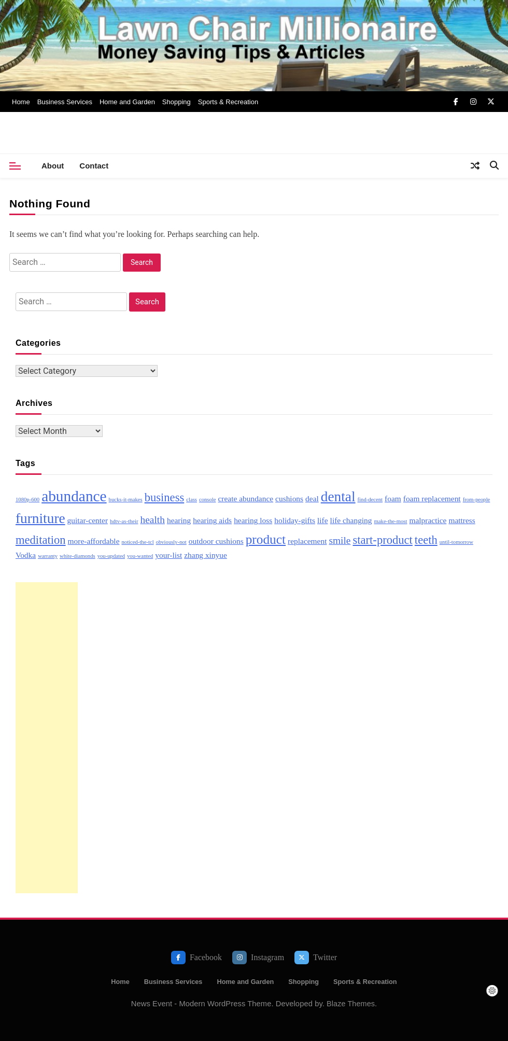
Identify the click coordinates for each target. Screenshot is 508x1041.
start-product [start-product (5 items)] (382, 539)
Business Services (64, 102)
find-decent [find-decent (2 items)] (370, 499)
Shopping (176, 102)
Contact (93, 165)
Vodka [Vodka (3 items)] (26, 555)
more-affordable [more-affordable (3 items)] (94, 541)
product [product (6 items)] (266, 539)
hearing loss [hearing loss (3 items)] (253, 520)
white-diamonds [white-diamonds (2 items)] (77, 556)
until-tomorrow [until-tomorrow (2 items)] (456, 542)
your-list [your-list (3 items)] (168, 555)
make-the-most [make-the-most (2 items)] (390, 521)
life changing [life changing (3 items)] (351, 520)
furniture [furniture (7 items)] (40, 518)
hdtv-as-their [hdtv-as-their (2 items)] (124, 521)
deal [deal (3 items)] (312, 498)
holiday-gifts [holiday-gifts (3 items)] (294, 520)
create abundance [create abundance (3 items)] (246, 498)
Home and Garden (127, 102)
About (52, 165)
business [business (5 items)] (165, 497)
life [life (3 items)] (322, 520)
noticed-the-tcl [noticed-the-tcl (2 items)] (137, 542)
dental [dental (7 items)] (338, 496)
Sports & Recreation (228, 102)
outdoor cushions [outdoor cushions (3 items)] (216, 541)
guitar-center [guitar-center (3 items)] (87, 520)
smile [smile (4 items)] (339, 540)
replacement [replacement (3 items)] (307, 541)
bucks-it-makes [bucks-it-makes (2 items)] (126, 499)
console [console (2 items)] (207, 499)
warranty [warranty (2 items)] (48, 556)
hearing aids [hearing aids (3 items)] (212, 520)
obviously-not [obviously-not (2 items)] (171, 542)
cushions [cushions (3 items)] (289, 498)
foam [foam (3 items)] (393, 498)
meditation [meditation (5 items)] (41, 539)
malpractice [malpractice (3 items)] (427, 520)
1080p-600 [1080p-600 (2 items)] (27, 499)
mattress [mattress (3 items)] (461, 520)
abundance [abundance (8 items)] (73, 496)
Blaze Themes (351, 1004)
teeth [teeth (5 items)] (426, 539)
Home (21, 102)
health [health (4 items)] (152, 519)
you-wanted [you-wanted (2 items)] (140, 556)
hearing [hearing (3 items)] (179, 520)
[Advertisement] (47, 737)
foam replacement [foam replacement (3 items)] (432, 498)
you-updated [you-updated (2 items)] (111, 556)
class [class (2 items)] (191, 499)
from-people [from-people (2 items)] (476, 499)
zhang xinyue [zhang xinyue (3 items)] (205, 555)
